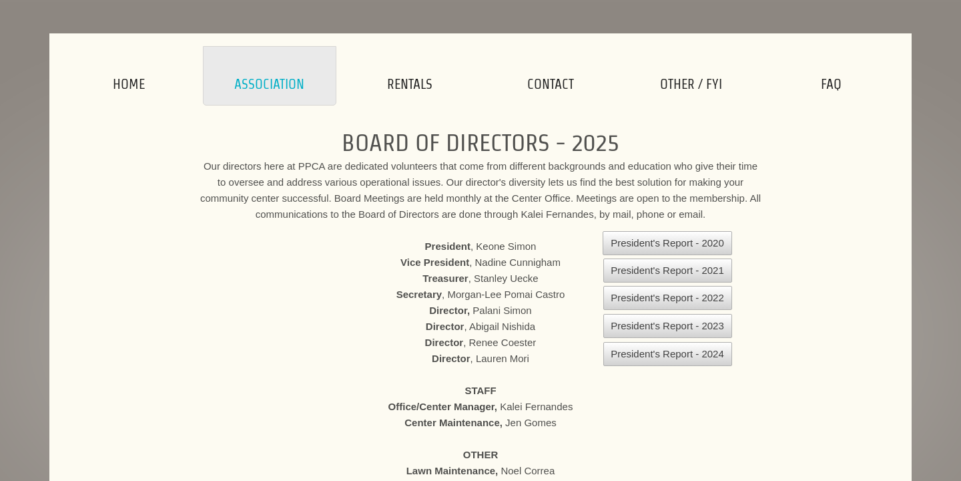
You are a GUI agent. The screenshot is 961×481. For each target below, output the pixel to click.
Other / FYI (691, 84)
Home (129, 84)
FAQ (831, 84)
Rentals (409, 84)
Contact (550, 84)
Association (269, 84)
